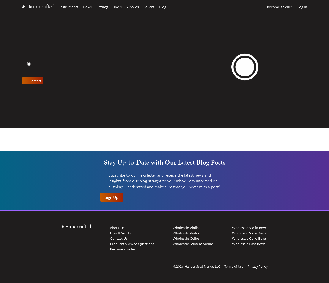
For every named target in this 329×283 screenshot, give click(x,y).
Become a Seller (279, 6)
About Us (117, 227)
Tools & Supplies (126, 6)
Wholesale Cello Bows (249, 238)
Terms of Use (233, 266)
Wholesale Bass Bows (248, 243)
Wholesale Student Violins (193, 243)
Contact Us (119, 238)
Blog (162, 6)
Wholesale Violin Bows (249, 227)
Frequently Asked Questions (132, 243)
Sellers (149, 6)
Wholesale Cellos (186, 238)
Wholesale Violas (186, 233)
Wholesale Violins (186, 227)
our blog (140, 181)
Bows (87, 6)
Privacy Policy (257, 266)
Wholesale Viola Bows (249, 233)
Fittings (102, 6)
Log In (302, 6)
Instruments (69, 6)
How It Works (120, 233)
